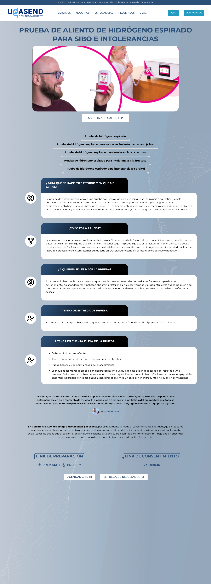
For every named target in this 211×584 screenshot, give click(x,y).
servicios (61, 12)
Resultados (124, 12)
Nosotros (80, 12)
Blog (140, 12)
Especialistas (101, 12)
